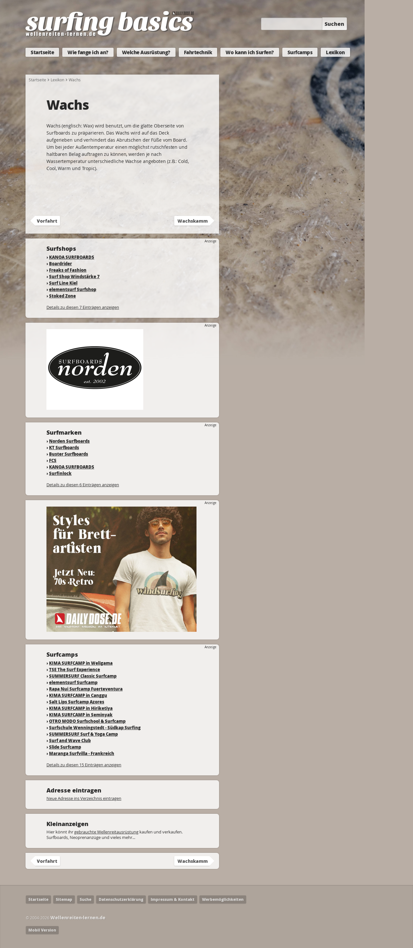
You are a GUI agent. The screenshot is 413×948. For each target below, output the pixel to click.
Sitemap (64, 899)
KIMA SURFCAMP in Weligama (81, 663)
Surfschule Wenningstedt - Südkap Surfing (95, 727)
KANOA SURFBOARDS (71, 257)
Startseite (42, 52)
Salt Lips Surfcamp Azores (76, 702)
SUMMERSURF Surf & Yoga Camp (83, 734)
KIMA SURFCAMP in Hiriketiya (81, 708)
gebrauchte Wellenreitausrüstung (106, 832)
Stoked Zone (62, 296)
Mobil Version (42, 930)
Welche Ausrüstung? (146, 52)
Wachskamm (192, 220)
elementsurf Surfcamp (73, 682)
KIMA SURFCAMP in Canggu (78, 695)
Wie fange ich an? (87, 52)
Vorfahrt (47, 220)
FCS (52, 460)
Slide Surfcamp (65, 747)
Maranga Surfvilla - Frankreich (81, 753)
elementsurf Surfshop (72, 289)
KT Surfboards (64, 447)
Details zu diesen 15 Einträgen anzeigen (83, 765)
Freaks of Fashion (67, 270)
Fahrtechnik (198, 52)
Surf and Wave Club (70, 740)
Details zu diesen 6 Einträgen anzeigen (82, 485)
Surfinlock (60, 473)
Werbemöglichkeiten (223, 899)
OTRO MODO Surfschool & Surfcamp (87, 721)
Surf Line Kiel (63, 283)
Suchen (334, 23)
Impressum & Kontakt (173, 899)
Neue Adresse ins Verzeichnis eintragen (83, 798)
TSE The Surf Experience (74, 669)
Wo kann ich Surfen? (250, 52)
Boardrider (60, 263)
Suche (85, 899)
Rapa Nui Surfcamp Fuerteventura (86, 689)
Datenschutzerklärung (121, 899)
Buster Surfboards (68, 454)
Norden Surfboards (69, 441)
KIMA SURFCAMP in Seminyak (81, 714)
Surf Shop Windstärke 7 (74, 276)
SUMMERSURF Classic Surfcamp (82, 676)
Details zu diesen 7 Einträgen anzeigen (82, 307)
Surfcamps (300, 52)
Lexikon (335, 52)
